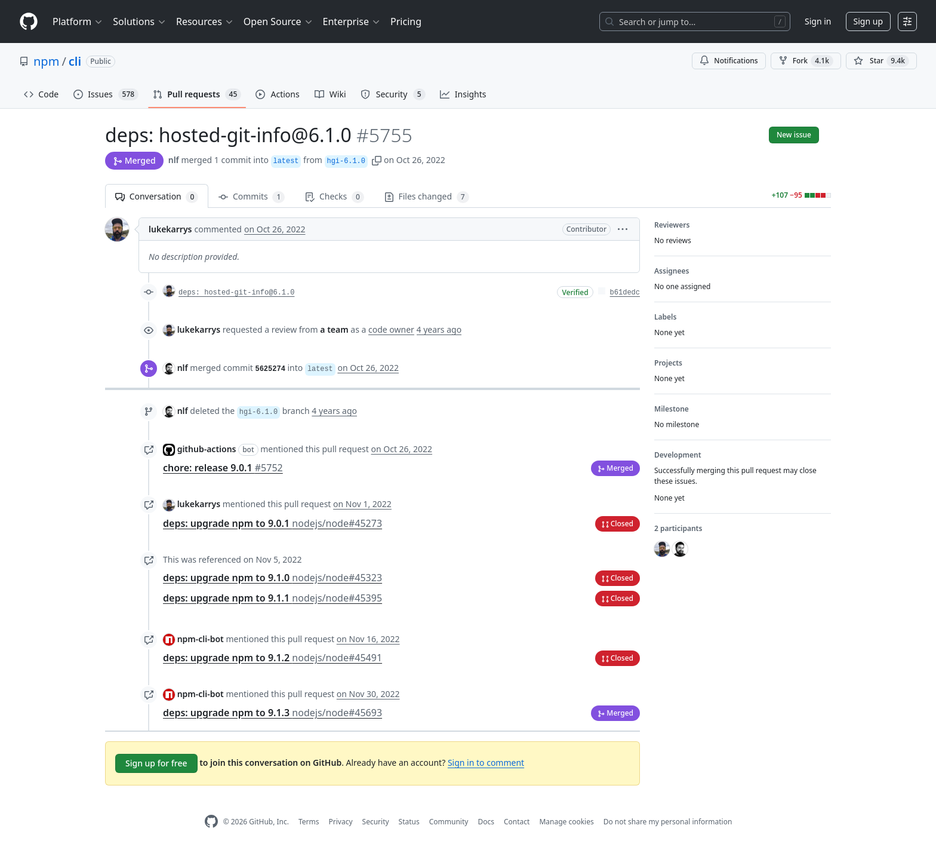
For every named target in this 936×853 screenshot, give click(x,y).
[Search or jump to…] (695, 21)
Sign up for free (156, 763)
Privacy (341, 822)
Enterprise (352, 21)
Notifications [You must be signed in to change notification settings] (729, 61)
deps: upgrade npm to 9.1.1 (272, 598)
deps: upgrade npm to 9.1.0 (272, 577)
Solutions (140, 21)
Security (375, 822)
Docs (486, 822)
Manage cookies (566, 822)
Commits (251, 197)
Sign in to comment (486, 762)
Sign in (818, 21)
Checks (334, 197)
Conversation (156, 197)
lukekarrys (170, 229)
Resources (205, 21)
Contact (516, 822)
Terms (308, 822)
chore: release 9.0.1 (223, 467)
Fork (805, 61)
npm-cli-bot (200, 639)
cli (75, 61)
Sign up (868, 21)
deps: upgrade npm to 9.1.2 (272, 657)
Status (409, 822)
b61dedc (625, 293)
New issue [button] (794, 135)
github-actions (206, 449)
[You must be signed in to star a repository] (881, 61)
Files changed (426, 197)
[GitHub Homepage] (211, 821)
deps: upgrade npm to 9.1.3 (272, 712)
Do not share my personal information (668, 822)
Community (449, 822)
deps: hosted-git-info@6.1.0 (236, 293)
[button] (376, 160)
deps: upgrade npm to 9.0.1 (272, 523)
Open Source (278, 21)
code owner (391, 329)
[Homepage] (28, 22)
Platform (78, 21)
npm (46, 61)
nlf (173, 159)
